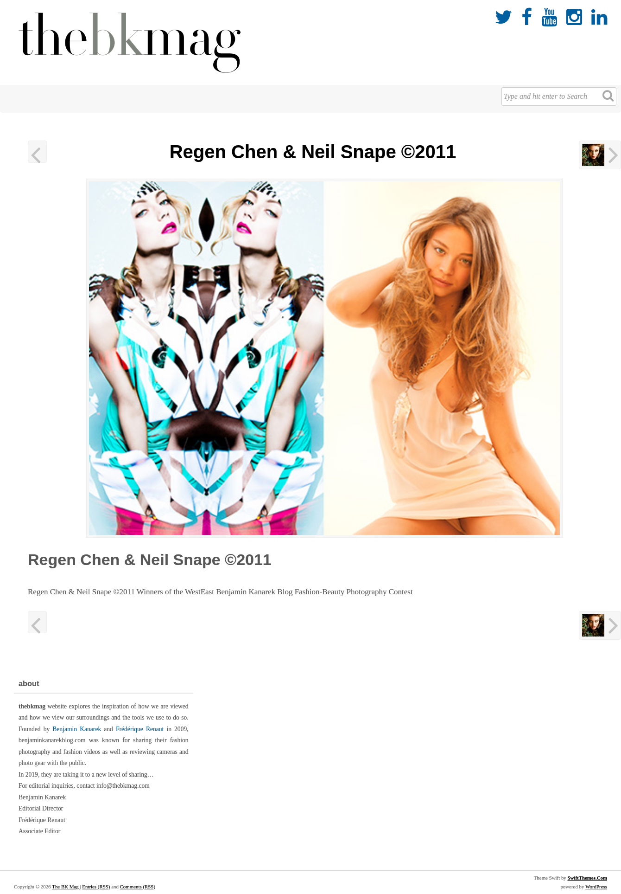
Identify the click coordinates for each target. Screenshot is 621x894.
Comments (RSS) (137, 886)
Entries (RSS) (96, 886)
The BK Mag (66, 886)
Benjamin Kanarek (76, 729)
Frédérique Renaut (140, 729)
